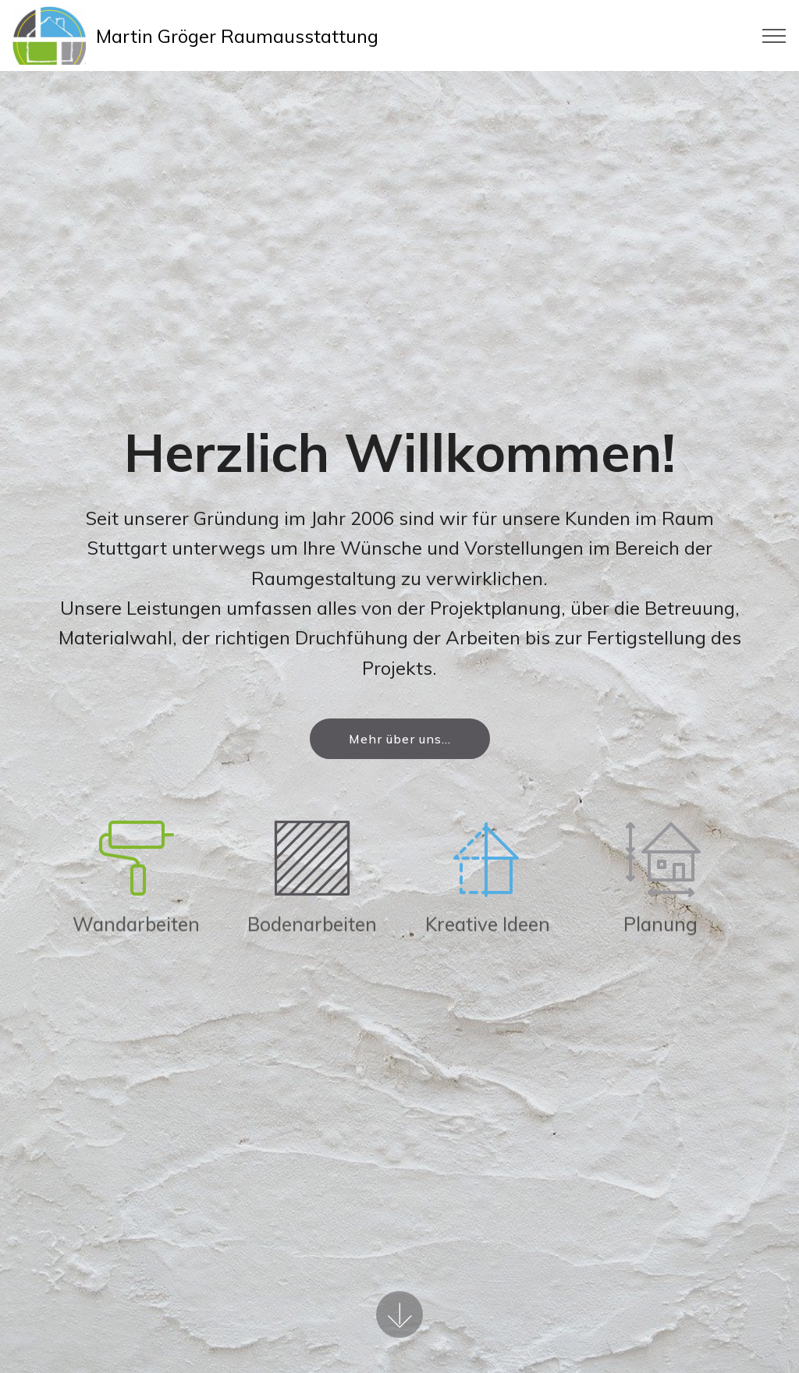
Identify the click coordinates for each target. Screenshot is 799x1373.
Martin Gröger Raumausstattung (237, 36)
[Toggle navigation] (774, 36)
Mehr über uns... (400, 739)
